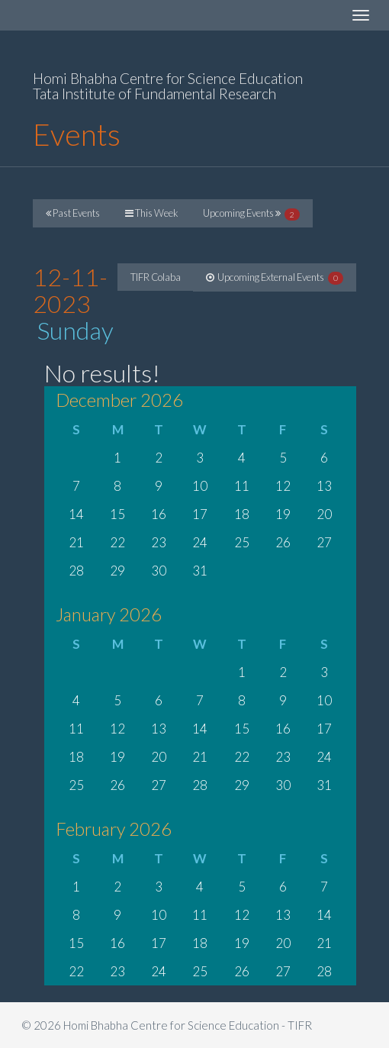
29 (117, 571)
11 (241, 486)
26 (283, 542)
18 (241, 514)
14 (76, 514)
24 (199, 542)
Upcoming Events (251, 214)
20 (324, 514)
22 (117, 542)
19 (283, 514)
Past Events (73, 213)
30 (158, 571)
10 (199, 486)
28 (76, 571)
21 (76, 542)
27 (324, 542)
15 (117, 514)
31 (199, 571)
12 (283, 486)
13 (324, 486)
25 (241, 542)
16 (158, 514)
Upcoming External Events (274, 278)
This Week (151, 213)
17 (199, 514)
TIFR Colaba (155, 277)
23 (158, 542)
